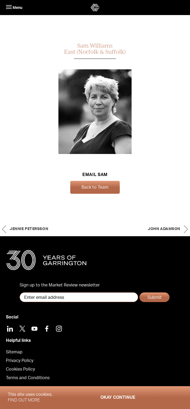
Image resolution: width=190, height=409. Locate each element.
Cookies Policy (20, 369)
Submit (154, 297)
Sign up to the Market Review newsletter (60, 285)
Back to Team (95, 187)
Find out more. (24, 400)
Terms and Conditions (28, 378)
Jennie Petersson (29, 229)
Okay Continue (117, 397)
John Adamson (164, 229)
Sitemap (14, 352)
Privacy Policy (19, 360)
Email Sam (95, 175)
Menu (14, 7)
